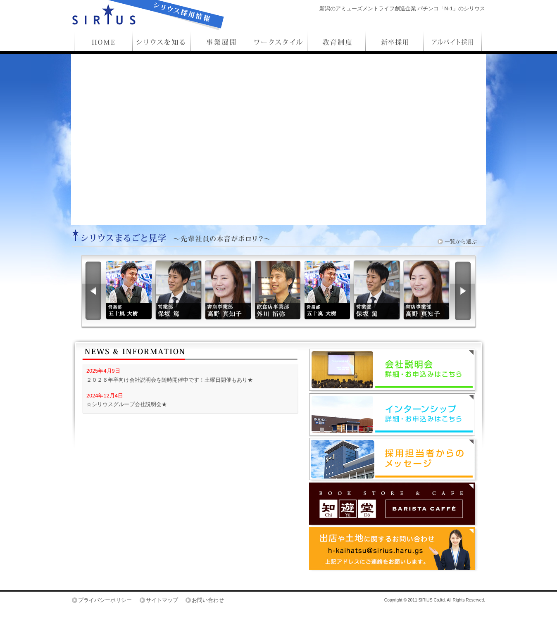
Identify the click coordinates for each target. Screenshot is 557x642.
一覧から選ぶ (461, 241)
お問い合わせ (208, 600)
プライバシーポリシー (105, 600)
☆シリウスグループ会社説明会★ (126, 404)
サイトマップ (162, 600)
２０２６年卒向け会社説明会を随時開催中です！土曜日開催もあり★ (169, 380)
